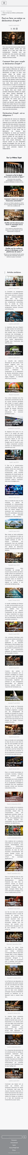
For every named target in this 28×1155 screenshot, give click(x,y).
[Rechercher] (12, 1136)
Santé (14, 1145)
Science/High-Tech (14, 1147)
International (14, 1142)
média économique (8, 86)
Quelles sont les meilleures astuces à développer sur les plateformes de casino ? (14, 250)
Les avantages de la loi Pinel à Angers (13, 974)
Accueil (3, 11)
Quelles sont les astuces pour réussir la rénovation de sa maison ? (14, 224)
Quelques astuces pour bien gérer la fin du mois (13, 905)
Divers (14, 1150)
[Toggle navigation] (4, 3)
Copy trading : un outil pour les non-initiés (13, 1043)
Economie (9, 11)
